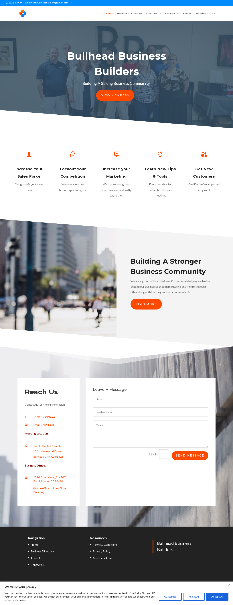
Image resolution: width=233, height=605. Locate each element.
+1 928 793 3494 (44, 417)
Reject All (193, 596)
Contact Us (172, 13)
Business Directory (116, 13)
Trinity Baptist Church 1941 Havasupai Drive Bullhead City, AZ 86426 (48, 451)
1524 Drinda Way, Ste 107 (49, 477)
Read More (146, 304)
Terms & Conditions (105, 544)
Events (187, 13)
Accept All (217, 596)
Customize (170, 596)
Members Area (205, 13)
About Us (138, 13)
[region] (116, 593)
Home (96, 13)
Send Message (190, 455)
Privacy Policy (101, 551)
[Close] (229, 584)
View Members (115, 95)
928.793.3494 (14, 2)
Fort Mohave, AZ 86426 (48, 481)
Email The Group (43, 424)
